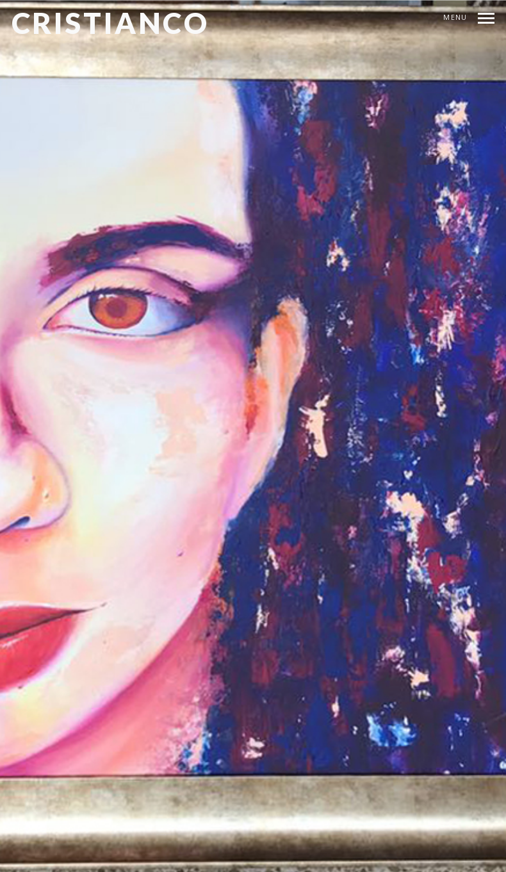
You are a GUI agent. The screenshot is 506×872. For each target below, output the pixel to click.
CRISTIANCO (110, 23)
